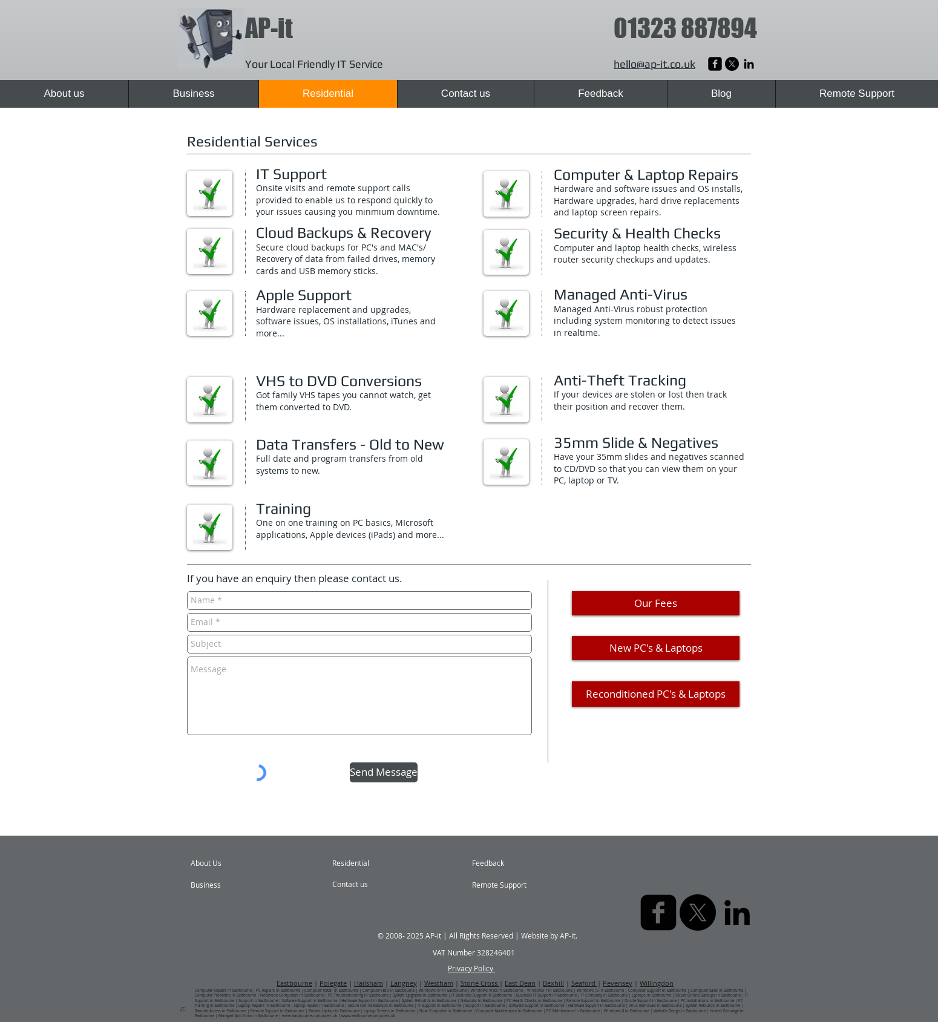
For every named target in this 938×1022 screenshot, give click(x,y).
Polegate (333, 983)
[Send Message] (384, 772)
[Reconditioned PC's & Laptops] (656, 694)
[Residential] (365, 863)
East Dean (520, 983)
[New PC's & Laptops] (656, 648)
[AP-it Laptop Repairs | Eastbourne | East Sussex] (715, 64)
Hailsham (368, 983)
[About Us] (237, 863)
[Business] (225, 885)
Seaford (584, 983)
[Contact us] (364, 885)
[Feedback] (501, 863)
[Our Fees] (656, 603)
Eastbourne (294, 983)
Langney (403, 983)
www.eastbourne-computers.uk (309, 1016)
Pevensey (617, 983)
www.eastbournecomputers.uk (368, 1016)
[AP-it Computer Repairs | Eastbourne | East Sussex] (749, 64)
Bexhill (553, 983)
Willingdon (657, 983)
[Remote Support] (507, 885)
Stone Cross (480, 983)
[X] (732, 64)
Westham (438, 983)
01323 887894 (685, 28)
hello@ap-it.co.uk (654, 63)
